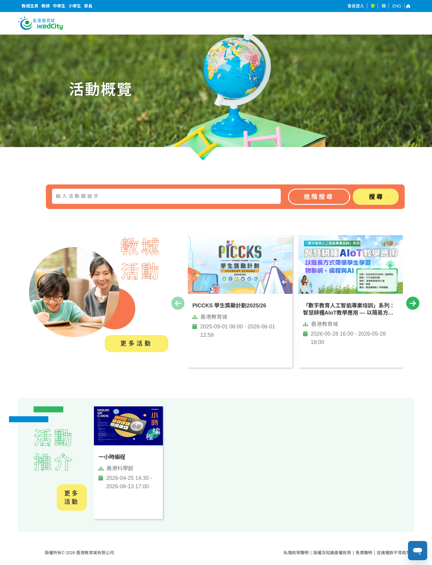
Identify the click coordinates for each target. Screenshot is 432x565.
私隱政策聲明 (296, 552)
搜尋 (376, 196)
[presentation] (177, 303)
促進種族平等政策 (393, 552)
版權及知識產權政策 (332, 552)
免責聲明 (364, 552)
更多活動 (136, 343)
